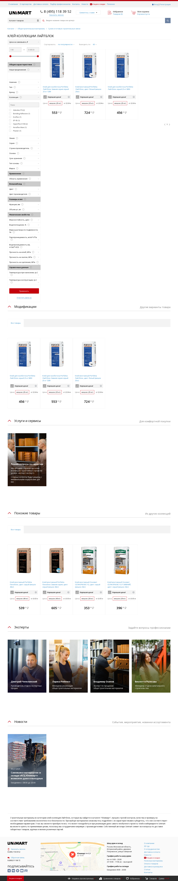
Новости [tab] (20, 721)
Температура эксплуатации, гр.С (24, 281)
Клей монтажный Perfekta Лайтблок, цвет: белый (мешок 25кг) (88, 89)
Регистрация (165, 4)
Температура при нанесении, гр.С (24, 273)
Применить (24, 291)
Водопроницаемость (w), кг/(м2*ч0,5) (24, 246)
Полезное (111, 4)
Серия (24, 143)
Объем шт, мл (24, 209)
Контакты (76, 4)
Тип (24, 87)
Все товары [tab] (16, 323)
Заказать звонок (16, 849)
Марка (24, 168)
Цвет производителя (24, 194)
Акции (15, 878)
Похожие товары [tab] (27, 513)
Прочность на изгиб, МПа (24, 252)
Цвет (24, 189)
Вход (156, 4)
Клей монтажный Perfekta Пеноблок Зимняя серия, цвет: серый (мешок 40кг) (55, 584)
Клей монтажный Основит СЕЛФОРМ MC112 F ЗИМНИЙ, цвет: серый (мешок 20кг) (119, 584)
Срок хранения (24, 158)
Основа (24, 153)
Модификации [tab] (25, 306)
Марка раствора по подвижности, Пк (24, 231)
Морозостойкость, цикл (24, 220)
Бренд (24, 92)
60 (95, 44)
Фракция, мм (24, 204)
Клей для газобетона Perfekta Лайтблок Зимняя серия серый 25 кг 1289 (56, 89)
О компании (13, 4)
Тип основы (24, 163)
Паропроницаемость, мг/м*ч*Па (24, 238)
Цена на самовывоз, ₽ (24, 42)
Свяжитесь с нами (88, 12)
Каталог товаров (24, 20)
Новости (85, 4)
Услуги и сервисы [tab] (27, 421)
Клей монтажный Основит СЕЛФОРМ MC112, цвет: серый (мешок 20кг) (87, 584)
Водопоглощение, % (24, 225)
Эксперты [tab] (21, 627)
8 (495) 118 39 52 (57, 11)
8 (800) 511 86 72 (14, 860)
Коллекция (24, 97)
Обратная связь (16, 857)
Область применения (24, 179)
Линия (24, 138)
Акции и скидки (97, 4)
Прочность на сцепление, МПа (24, 263)
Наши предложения (24, 69)
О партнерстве (26, 4)
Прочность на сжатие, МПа (24, 257)
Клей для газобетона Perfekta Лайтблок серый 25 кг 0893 (120, 88)
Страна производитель (24, 148)
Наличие (24, 82)
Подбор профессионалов (60, 4)
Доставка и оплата (40, 4)
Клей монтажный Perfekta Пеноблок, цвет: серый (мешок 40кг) (23, 584)
